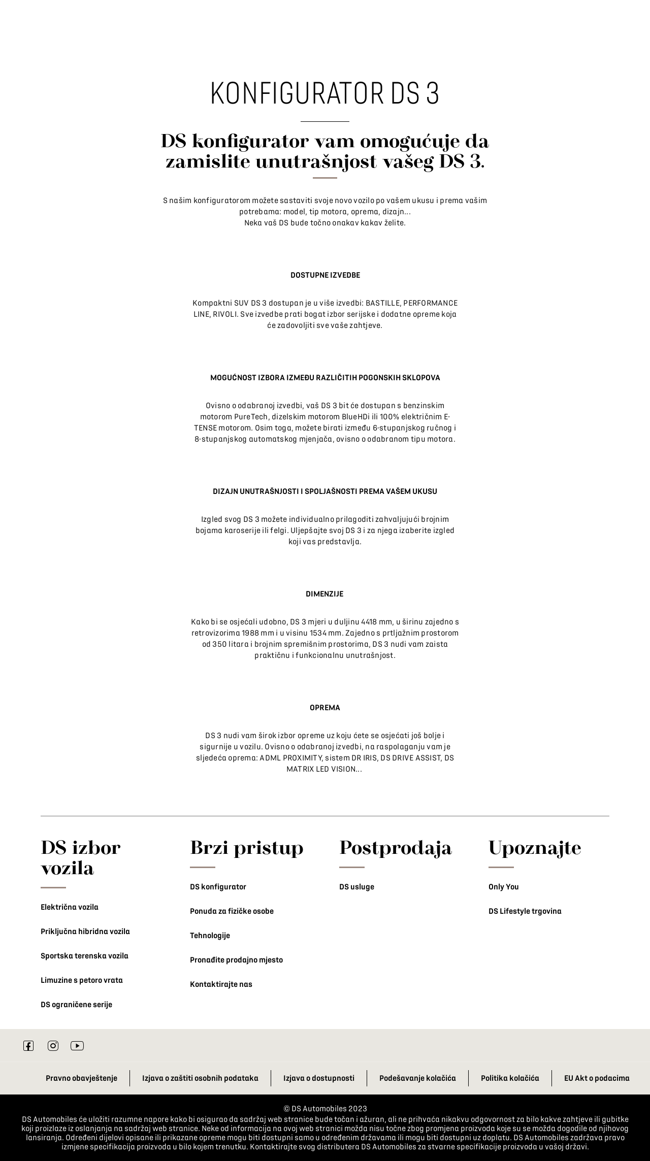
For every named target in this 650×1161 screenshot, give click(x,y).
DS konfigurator (218, 886)
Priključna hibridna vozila (85, 931)
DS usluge (356, 886)
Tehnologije (210, 935)
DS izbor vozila (81, 857)
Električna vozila (70, 907)
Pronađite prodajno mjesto (236, 960)
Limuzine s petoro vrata (82, 980)
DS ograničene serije (76, 1004)
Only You (504, 886)
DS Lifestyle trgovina (525, 911)
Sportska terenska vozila (84, 955)
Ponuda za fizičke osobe (232, 911)
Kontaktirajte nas (221, 984)
